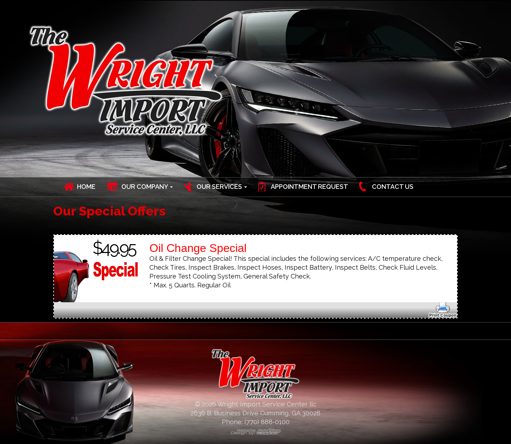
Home (86, 186)
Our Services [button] (222, 186)
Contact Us (392, 186)
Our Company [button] (147, 186)
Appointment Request (309, 186)
